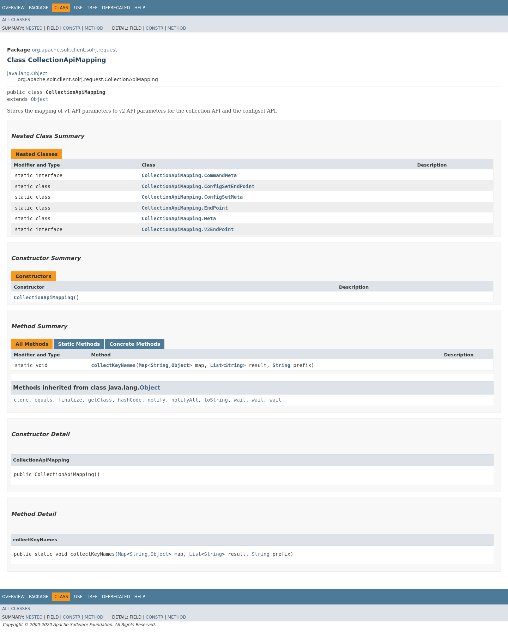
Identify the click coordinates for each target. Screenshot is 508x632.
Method (94, 28)
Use (78, 7)
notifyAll (184, 400)
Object (40, 99)
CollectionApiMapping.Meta (178, 218)
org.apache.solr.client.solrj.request (74, 50)
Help (139, 7)
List (216, 365)
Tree (92, 7)
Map (143, 365)
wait (240, 400)
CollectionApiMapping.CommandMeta (189, 175)
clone (21, 400)
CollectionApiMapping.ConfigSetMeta (192, 197)
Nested (33, 28)
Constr (71, 28)
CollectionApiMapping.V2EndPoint (187, 229)
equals (44, 400)
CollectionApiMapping (43, 297)
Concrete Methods (134, 344)
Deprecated (116, 7)
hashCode (129, 400)
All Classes (16, 19)
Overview (13, 7)
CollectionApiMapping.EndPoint (184, 208)
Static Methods (79, 344)
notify (156, 400)
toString (216, 400)
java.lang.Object (27, 73)
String (160, 365)
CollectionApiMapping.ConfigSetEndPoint (197, 186)
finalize (70, 400)
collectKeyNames (113, 365)
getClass (100, 400)
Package (38, 7)
